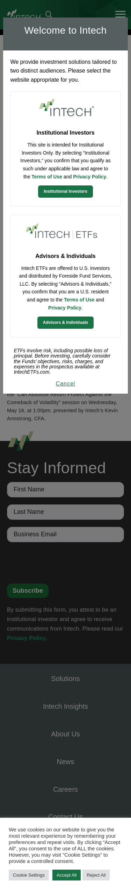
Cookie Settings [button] (29, 875)
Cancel (65, 384)
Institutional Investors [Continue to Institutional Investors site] (65, 191)
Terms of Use (46, 176)
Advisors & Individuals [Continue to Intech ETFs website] (65, 322)
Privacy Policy (89, 176)
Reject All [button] (96, 875)
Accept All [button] (67, 875)
